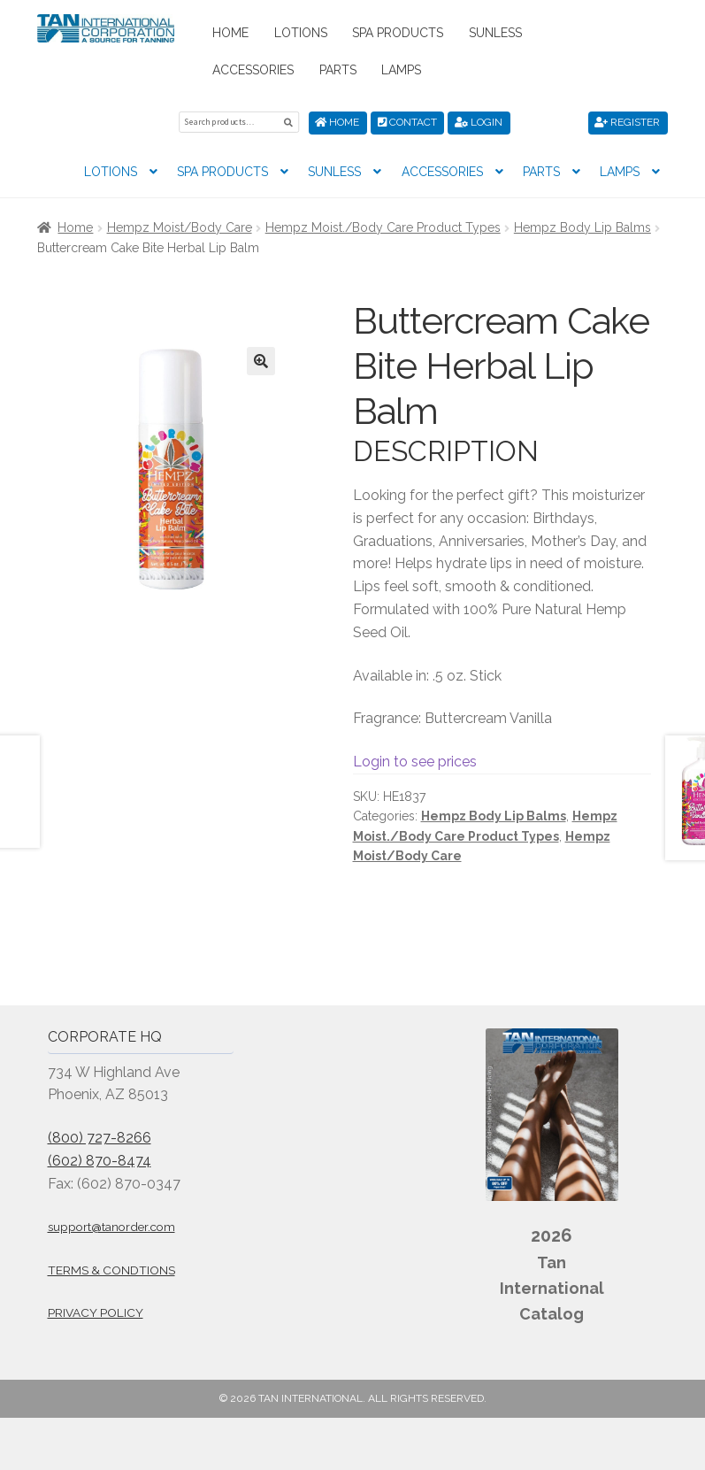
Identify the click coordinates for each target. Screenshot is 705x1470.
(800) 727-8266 (99, 1137)
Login (478, 122)
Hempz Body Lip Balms (582, 227)
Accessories (253, 70)
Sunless (495, 33)
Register (627, 122)
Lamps (401, 70)
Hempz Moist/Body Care (179, 227)
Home (230, 33)
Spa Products (397, 33)
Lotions (300, 33)
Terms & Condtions (111, 1270)
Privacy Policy (95, 1312)
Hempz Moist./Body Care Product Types (383, 227)
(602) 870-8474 (99, 1160)
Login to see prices (415, 760)
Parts (337, 70)
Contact (407, 122)
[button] (261, 361)
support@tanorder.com (111, 1227)
